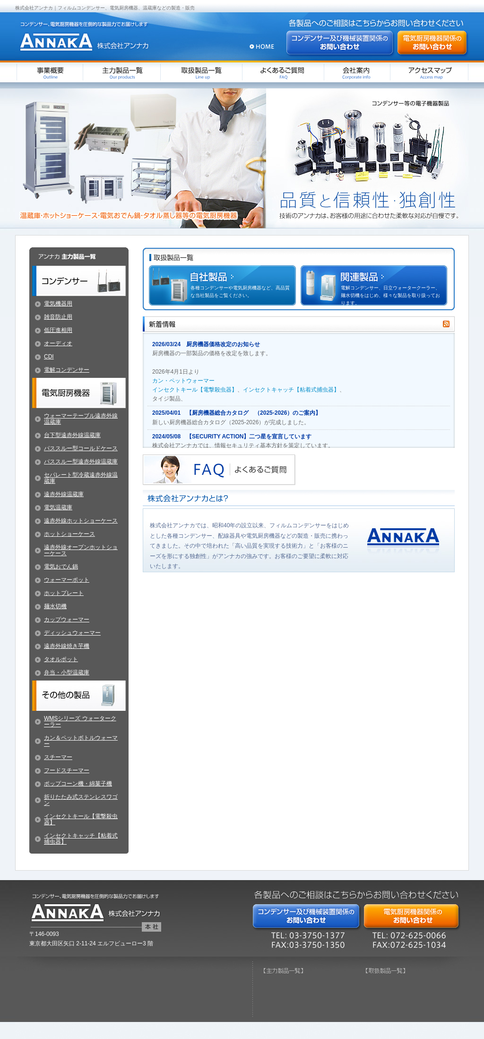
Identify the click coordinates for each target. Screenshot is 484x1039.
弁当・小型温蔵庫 (66, 672)
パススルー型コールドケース (81, 448)
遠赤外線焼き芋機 (66, 646)
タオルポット (61, 659)
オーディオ (58, 343)
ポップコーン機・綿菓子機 (78, 783)
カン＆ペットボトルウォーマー (81, 740)
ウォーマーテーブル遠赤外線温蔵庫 (81, 418)
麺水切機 (55, 606)
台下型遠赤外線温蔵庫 (72, 435)
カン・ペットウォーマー (183, 380)
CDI (49, 356)
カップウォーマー (66, 619)
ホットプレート (64, 593)
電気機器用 (58, 303)
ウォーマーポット (66, 579)
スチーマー (58, 757)
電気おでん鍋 (61, 566)
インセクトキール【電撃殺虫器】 (194, 389)
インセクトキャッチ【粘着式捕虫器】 (291, 389)
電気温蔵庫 (58, 507)
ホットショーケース (69, 534)
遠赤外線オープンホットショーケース (81, 550)
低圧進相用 (58, 330)
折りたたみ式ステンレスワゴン (81, 800)
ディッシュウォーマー (72, 632)
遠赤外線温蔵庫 (64, 494)
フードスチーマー (66, 770)
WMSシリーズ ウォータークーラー (80, 721)
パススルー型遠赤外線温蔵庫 (81, 461)
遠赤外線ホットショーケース (81, 520)
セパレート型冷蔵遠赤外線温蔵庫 (81, 477)
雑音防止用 (58, 317)
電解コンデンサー (66, 370)
